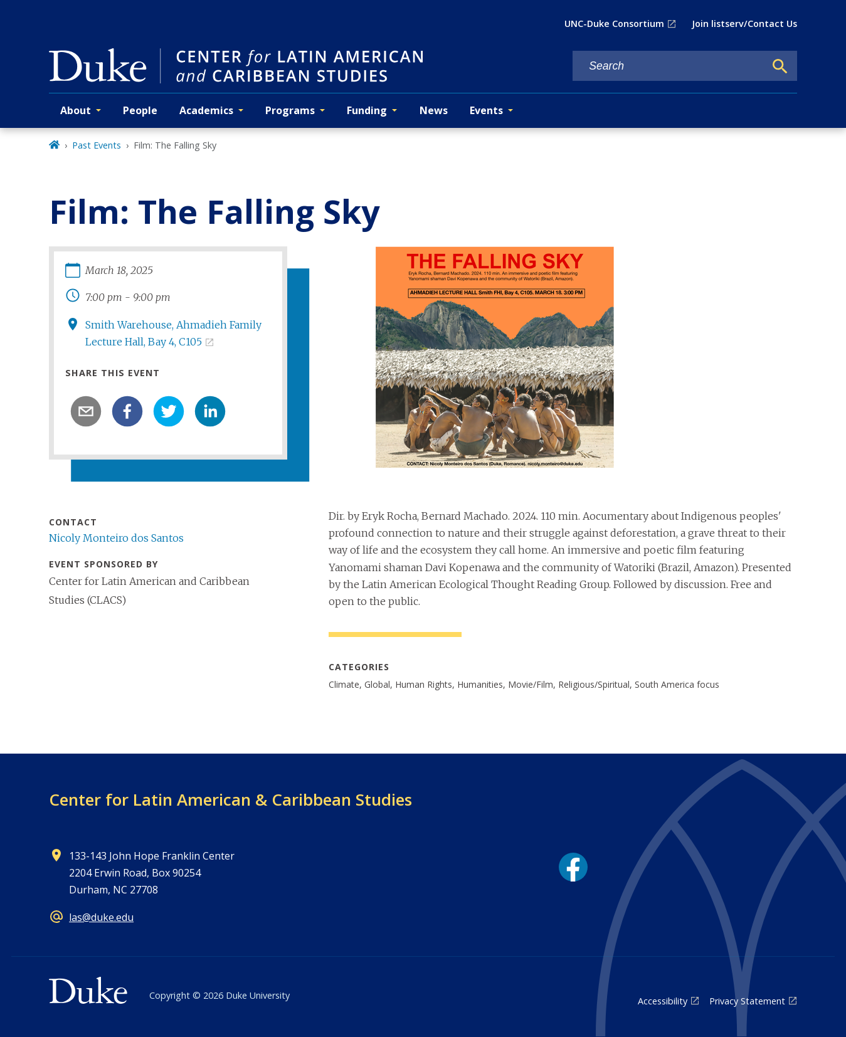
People (140, 110)
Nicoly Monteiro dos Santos (116, 538)
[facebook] (127, 411)
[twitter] (168, 411)
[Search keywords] (668, 66)
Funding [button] (367, 110)
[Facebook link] (573, 867)
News (434, 110)
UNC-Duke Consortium (614, 23)
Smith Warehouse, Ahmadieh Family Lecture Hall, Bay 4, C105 (173, 333)
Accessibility (662, 1001)
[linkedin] (210, 411)
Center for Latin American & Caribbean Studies (230, 799)
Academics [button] (206, 110)
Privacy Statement (747, 1001)
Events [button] (486, 110)
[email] (86, 411)
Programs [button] (290, 110)
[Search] (780, 66)
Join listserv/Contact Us (744, 23)
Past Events (96, 145)
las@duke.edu (101, 917)
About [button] (75, 110)
